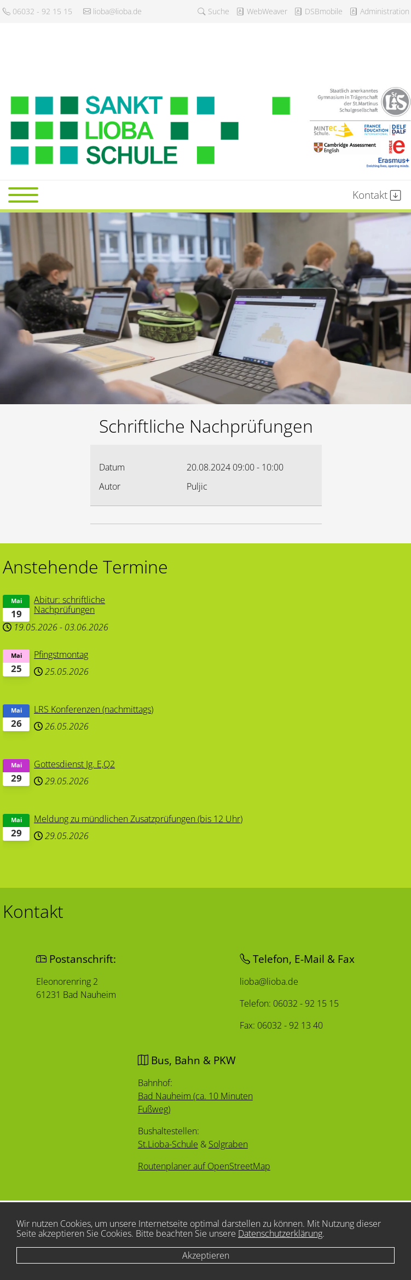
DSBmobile (318, 11)
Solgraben (228, 1144)
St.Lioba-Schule (168, 1144)
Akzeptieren (205, 1255)
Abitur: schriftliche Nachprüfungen (72, 606)
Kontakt (376, 194)
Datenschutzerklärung (280, 1233)
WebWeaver (261, 11)
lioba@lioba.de (112, 11)
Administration (379, 11)
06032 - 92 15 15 (37, 11)
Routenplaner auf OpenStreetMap (204, 1166)
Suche (213, 11)
